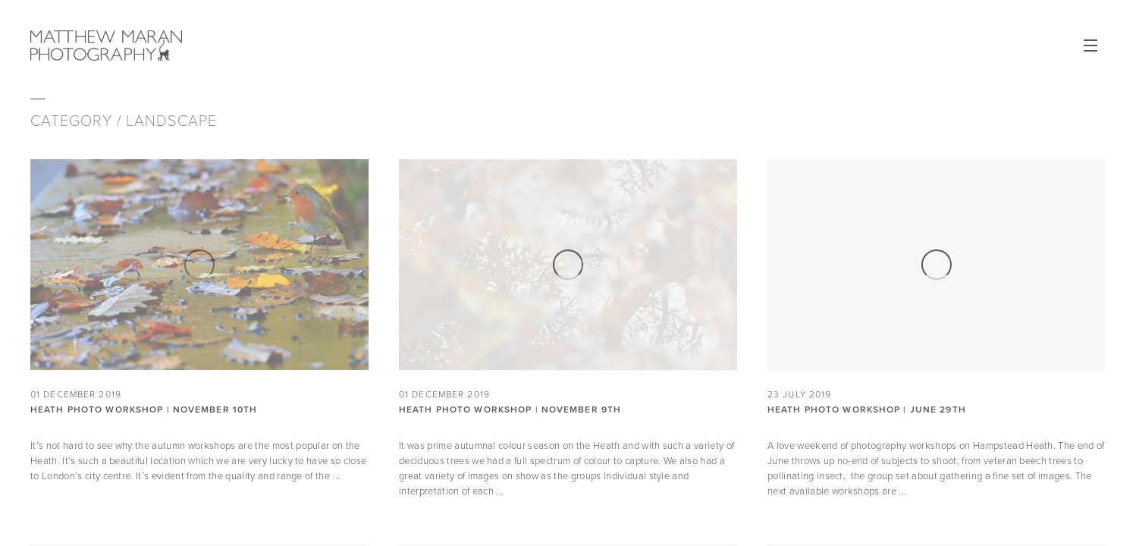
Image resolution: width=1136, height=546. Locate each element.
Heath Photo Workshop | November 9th (510, 409)
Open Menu (1090, 45)
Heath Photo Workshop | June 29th (866, 409)
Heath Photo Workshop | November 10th (143, 409)
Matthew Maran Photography (172, 45)
